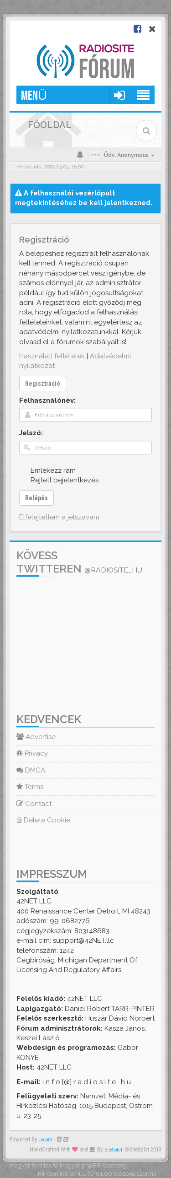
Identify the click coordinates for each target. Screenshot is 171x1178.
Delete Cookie (43, 820)
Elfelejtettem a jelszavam (59, 517)
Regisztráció (42, 383)
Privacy (32, 753)
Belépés (36, 498)
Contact (34, 804)
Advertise (36, 737)
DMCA (30, 770)
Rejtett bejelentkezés (59, 480)
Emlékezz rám (48, 470)
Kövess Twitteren (79, 562)
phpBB (45, 1140)
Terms (29, 787)
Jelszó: (31, 433)
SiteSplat (113, 1150)
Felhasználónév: (47, 400)
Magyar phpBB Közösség (93, 1165)
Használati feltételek (52, 356)
